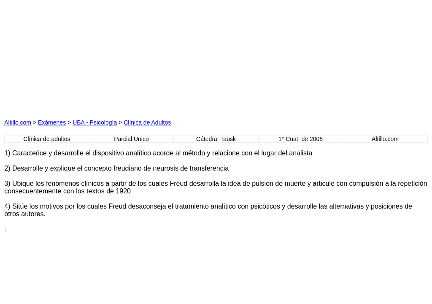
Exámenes (52, 122)
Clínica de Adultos (147, 122)
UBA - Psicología (95, 122)
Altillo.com (17, 122)
